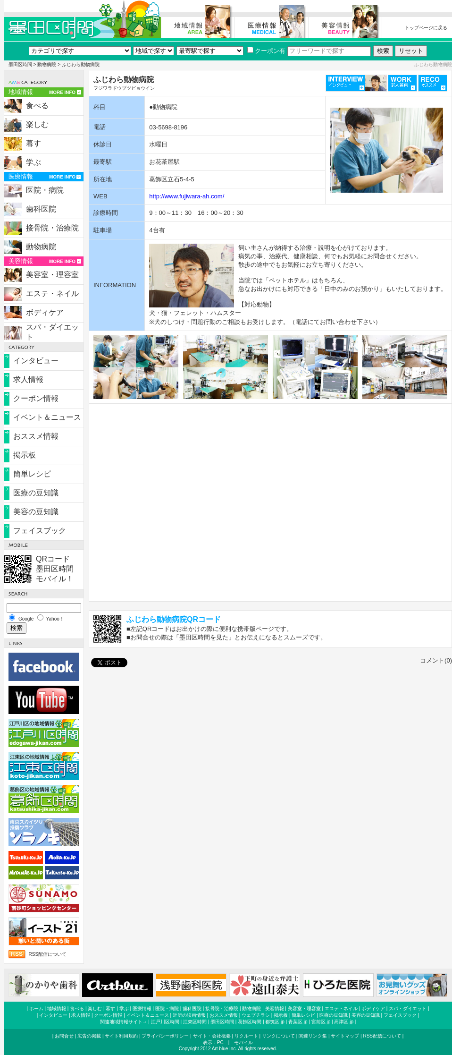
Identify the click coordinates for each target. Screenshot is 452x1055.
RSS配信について (48, 954)
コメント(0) (436, 660)
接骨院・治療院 (52, 228)
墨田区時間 (20, 64)
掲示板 (24, 455)
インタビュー (36, 361)
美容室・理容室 (52, 275)
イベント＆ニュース (47, 417)
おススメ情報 (36, 436)
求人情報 (28, 379)
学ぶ (33, 162)
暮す (33, 143)
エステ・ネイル (52, 293)
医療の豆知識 (36, 493)
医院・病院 (45, 190)
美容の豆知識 (36, 512)
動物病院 (46, 64)
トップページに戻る (426, 27)
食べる (37, 106)
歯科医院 (41, 209)
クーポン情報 (36, 398)
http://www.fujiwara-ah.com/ (186, 196)
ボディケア (45, 312)
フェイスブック (39, 531)
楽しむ (37, 124)
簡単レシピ (32, 474)
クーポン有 (266, 50)
